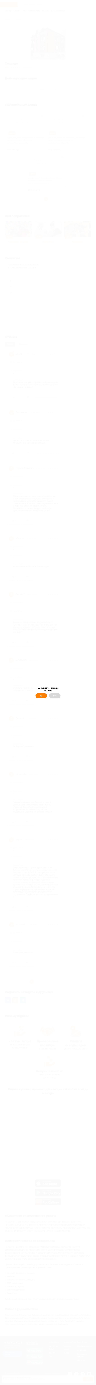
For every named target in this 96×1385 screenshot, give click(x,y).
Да (41, 696)
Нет (54, 696)
